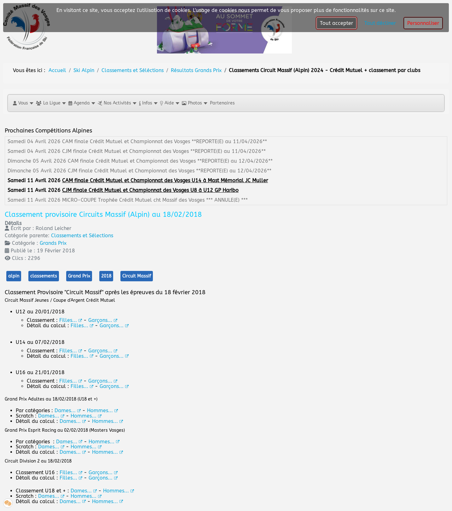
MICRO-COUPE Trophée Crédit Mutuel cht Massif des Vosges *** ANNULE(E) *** (155, 200)
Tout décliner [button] (380, 23)
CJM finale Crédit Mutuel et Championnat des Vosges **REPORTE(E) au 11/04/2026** (164, 151)
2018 (106, 276)
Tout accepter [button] (336, 23)
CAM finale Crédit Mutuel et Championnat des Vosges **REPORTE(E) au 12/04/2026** (170, 161)
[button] (22, 103)
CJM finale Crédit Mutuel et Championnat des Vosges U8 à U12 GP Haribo (150, 190)
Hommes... (104, 442)
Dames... (69, 442)
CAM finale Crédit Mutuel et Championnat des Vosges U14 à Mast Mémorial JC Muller (165, 180)
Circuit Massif (136, 276)
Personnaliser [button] (423, 23)
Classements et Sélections (82, 236)
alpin (13, 276)
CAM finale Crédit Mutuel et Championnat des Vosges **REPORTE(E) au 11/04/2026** (164, 141)
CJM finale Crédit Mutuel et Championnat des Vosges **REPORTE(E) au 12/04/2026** (169, 171)
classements (43, 276)
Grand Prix (79, 276)
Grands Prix (53, 243)
